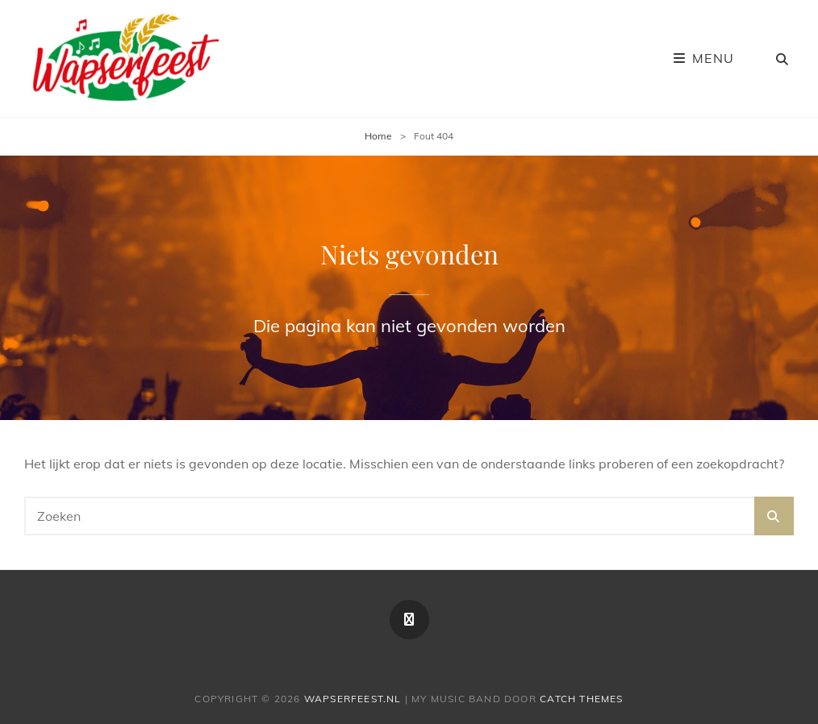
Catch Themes (581, 699)
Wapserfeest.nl (353, 699)
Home (378, 136)
